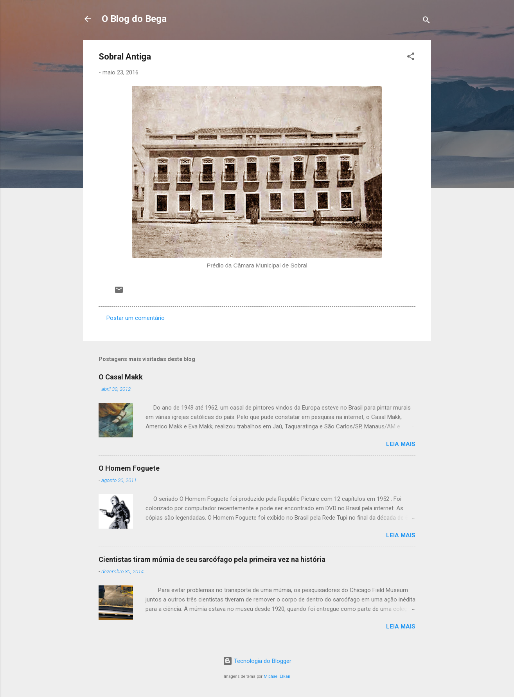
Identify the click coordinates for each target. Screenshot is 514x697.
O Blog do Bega (134, 18)
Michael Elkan (277, 676)
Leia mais (400, 444)
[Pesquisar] (426, 21)
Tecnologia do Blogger (257, 660)
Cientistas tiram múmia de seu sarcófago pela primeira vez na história (212, 559)
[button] (410, 58)
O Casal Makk (121, 377)
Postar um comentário (135, 317)
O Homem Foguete (129, 468)
